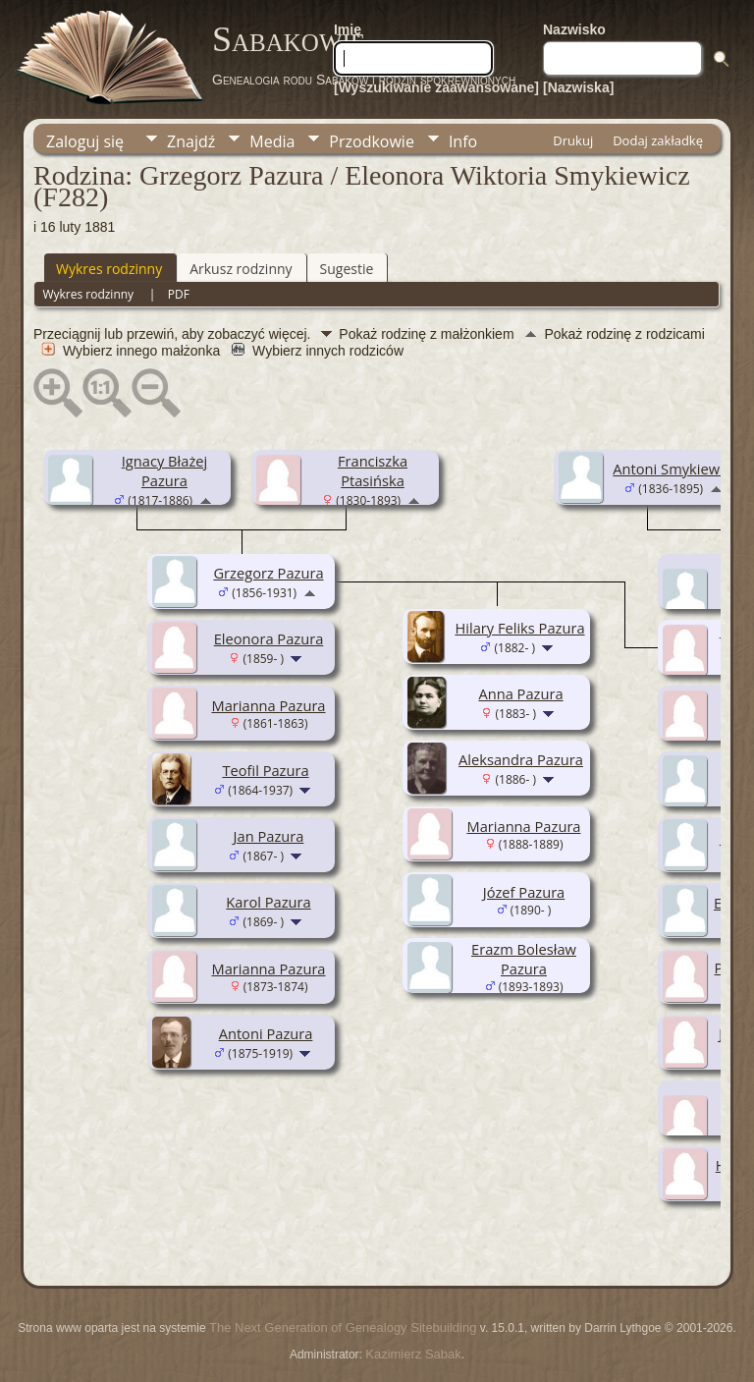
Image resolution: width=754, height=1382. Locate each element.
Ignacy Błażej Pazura (164, 470)
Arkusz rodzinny (240, 268)
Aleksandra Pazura (520, 759)
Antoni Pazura (266, 1033)
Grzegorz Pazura (268, 572)
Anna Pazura (520, 693)
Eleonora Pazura (269, 638)
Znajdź (191, 141)
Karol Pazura (268, 902)
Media (272, 141)
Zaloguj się (85, 141)
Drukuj (573, 140)
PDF (178, 294)
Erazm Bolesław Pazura (523, 958)
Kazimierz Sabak (413, 1354)
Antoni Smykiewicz (674, 468)
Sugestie (347, 268)
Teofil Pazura (265, 770)
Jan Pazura (269, 836)
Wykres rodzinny (109, 268)
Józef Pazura (524, 892)
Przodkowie (371, 141)
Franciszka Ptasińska (372, 470)
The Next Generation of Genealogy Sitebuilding (342, 1327)
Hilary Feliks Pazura (519, 627)
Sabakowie (288, 39)
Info (463, 141)
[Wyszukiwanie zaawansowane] (436, 87)
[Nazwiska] (578, 87)
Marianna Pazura (268, 705)
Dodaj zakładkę (658, 140)
